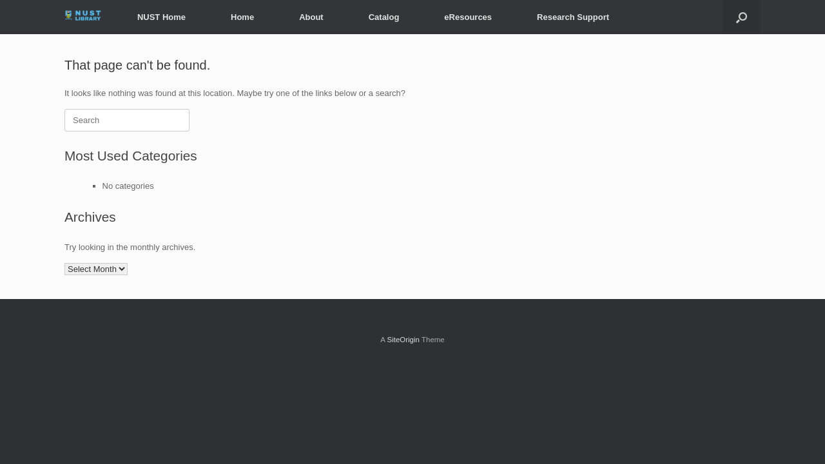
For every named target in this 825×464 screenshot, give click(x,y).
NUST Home (161, 17)
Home (242, 17)
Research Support (573, 17)
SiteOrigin (403, 339)
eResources (468, 17)
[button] (742, 17)
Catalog (384, 17)
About (311, 17)
